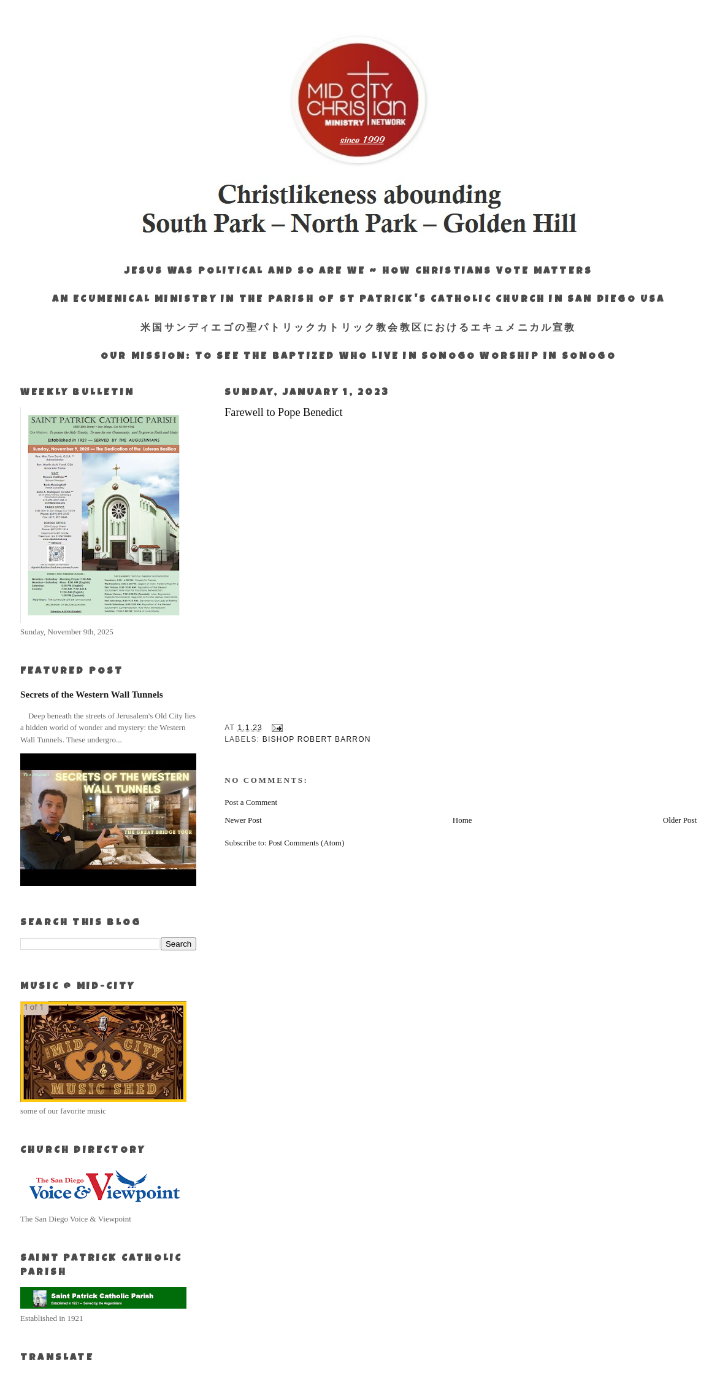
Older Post (680, 820)
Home (462, 820)
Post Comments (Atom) (307, 842)
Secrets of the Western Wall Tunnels (91, 694)
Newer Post (242, 820)
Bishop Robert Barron (317, 739)
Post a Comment (250, 802)
